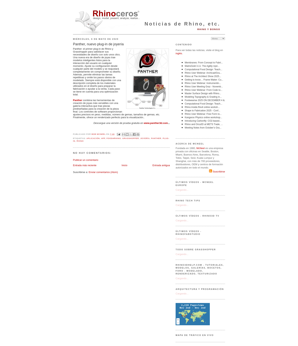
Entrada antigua (161, 165)
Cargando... (182, 189)
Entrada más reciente (85, 165)
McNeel (200, 148)
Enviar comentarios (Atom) (103, 172)
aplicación (93, 138)
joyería (145, 138)
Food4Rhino (114, 138)
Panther (77, 100)
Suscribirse (217, 171)
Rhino (80, 141)
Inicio (124, 165)
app (103, 138)
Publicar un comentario (85, 160)
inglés (179, 53)
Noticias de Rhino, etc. (182, 24)
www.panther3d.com (156, 123)
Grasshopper (130, 138)
